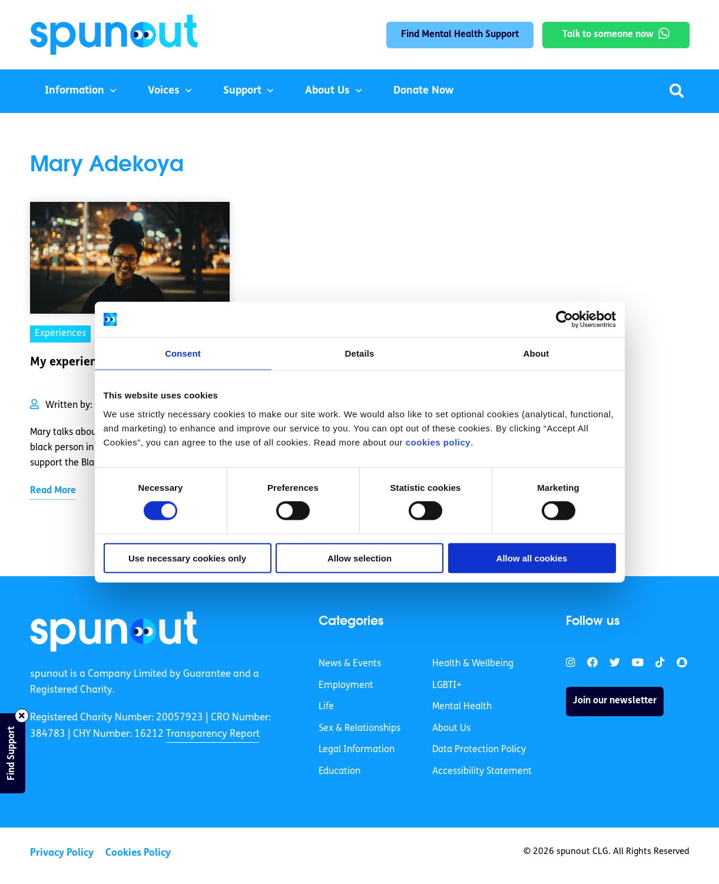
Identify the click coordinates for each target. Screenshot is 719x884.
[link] (114, 632)
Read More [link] (53, 491)
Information (74, 91)
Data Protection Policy (479, 750)
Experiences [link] (60, 333)
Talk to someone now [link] (608, 34)
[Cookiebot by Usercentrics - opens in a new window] (564, 319)
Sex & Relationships (359, 728)
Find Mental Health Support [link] (460, 34)
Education (339, 771)
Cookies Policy (138, 853)
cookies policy (438, 442)
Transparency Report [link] (213, 734)
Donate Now (423, 91)
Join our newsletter (615, 701)
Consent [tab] (183, 353)
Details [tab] (360, 353)
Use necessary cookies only (187, 558)
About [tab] (536, 353)
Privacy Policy (62, 853)
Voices (164, 91)
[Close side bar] (22, 716)
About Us (327, 91)
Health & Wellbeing (472, 664)
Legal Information (357, 750)
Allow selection (359, 558)
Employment (346, 685)
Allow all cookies (532, 558)
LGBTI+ (447, 685)
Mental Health (462, 707)
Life (326, 707)
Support (242, 91)
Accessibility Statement (482, 771)
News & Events (350, 664)
